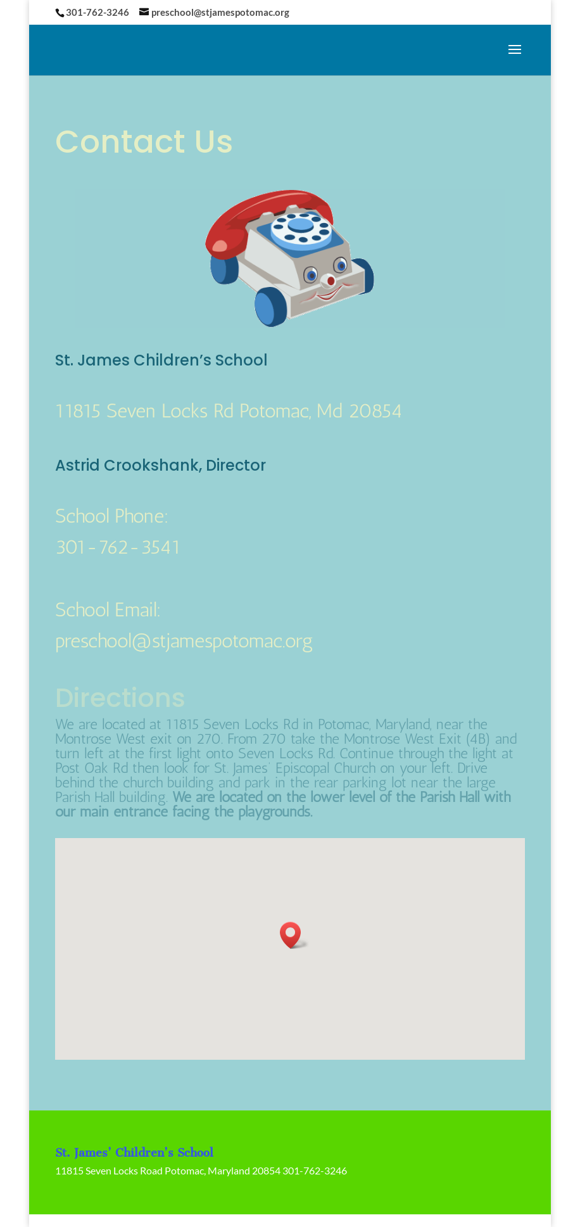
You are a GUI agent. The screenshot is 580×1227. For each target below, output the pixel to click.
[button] (294, 935)
